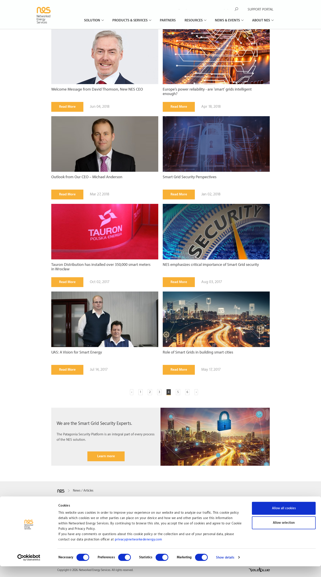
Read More (67, 107)
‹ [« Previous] (131, 392)
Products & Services (130, 20)
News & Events (228, 20)
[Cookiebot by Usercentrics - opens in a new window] (28, 568)
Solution (92, 20)
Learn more (106, 456)
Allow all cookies (284, 519)
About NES (261, 20)
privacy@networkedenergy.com (138, 550)
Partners (168, 20)
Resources (194, 20)
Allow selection (284, 534)
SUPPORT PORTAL (260, 9)
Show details (225, 568)
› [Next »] (196, 392)
